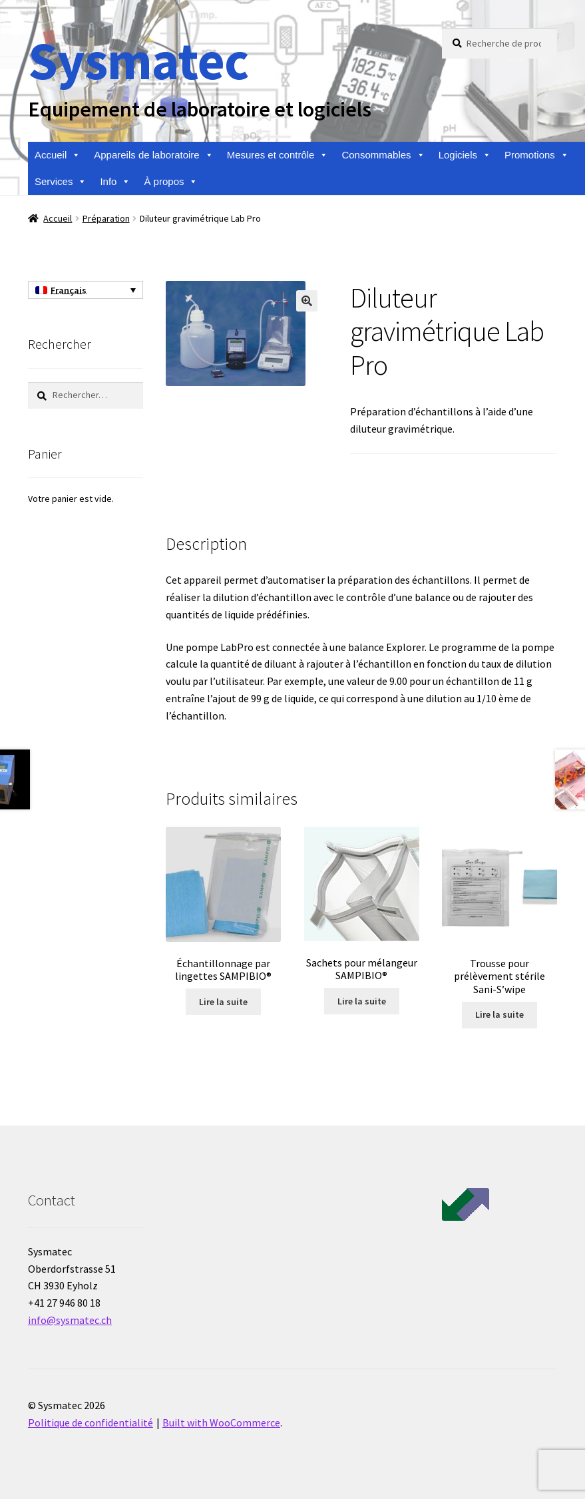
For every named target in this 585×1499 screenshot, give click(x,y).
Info (115, 181)
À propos (171, 181)
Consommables (383, 155)
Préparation (106, 218)
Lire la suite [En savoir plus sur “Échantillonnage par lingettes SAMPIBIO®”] (223, 1002)
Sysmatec (138, 60)
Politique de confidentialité (90, 1422)
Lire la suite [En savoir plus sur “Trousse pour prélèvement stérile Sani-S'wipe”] (499, 1014)
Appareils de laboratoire (153, 155)
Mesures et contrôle (278, 155)
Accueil (58, 155)
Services (61, 181)
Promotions (536, 155)
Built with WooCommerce (221, 1422)
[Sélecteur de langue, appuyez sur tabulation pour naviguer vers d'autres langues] (85, 290)
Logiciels (465, 155)
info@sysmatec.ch (70, 1320)
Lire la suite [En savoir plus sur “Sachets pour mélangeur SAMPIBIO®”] (361, 1001)
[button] (306, 301)
